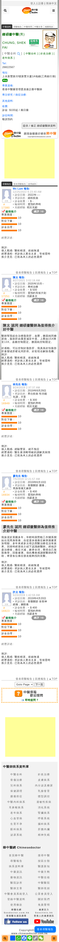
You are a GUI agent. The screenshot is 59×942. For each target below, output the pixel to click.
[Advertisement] (29, 18)
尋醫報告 (17, 27)
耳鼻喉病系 (16, 807)
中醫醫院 (44, 882)
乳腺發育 (44, 791)
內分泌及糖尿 (44, 785)
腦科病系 (44, 824)
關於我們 (44, 899)
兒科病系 (16, 785)
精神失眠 (44, 834)
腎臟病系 (44, 812)
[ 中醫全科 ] (12, 53)
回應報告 (40, 272)
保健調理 (16, 791)
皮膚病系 (44, 780)
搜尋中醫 (44, 855)
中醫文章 (38, 27)
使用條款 (16, 904)
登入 (33, 3)
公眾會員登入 (44, 893)
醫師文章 (16, 888)
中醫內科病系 (16, 802)
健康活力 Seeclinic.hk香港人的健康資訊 (44, 912)
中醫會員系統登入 (16, 893)
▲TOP (53, 272)
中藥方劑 (44, 871)
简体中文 (51, 3)
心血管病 (16, 818)
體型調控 (44, 796)
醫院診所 (16, 882)
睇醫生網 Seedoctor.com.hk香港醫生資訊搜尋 (16, 912)
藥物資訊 (16, 877)
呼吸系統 (44, 818)
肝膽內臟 (44, 829)
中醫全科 (16, 774)
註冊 (41, 3)
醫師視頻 (44, 888)
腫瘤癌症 (16, 796)
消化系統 (44, 807)
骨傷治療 (16, 780)
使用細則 (32, 184)
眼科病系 (16, 829)
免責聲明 (44, 904)
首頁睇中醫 (16, 855)
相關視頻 (49, 27)
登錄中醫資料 (16, 899)
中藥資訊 (16, 871)
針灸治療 (44, 774)
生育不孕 (16, 824)
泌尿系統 (16, 834)
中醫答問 (28, 27)
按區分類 (44, 861)
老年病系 (16, 812)
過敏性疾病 (44, 802)
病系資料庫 (16, 866)
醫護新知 (44, 866)
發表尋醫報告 (19, 184)
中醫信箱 (44, 877)
